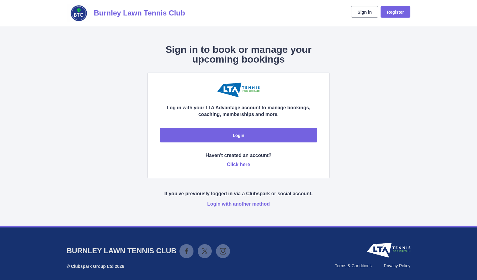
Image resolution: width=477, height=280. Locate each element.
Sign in (364, 12)
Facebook (186, 251)
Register (395, 12)
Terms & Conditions (353, 265)
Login (238, 135)
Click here (238, 164)
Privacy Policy (397, 265)
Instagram (223, 251)
